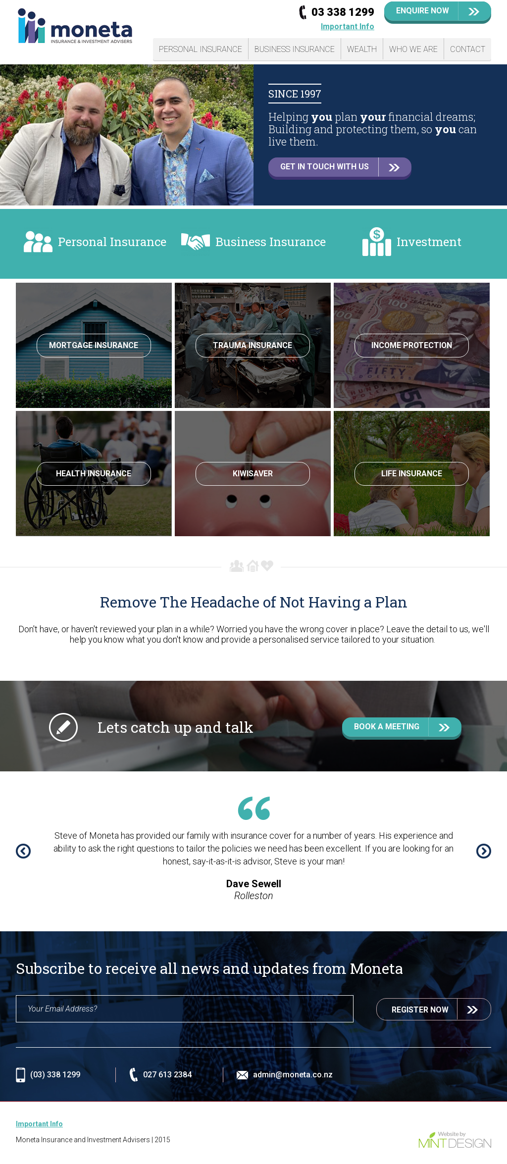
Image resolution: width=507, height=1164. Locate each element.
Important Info (347, 26)
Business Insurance (294, 49)
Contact (467, 49)
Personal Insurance (200, 49)
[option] (253, 134)
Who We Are (413, 49)
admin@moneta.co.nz (293, 1074)
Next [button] (483, 851)
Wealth (362, 49)
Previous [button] (23, 851)
